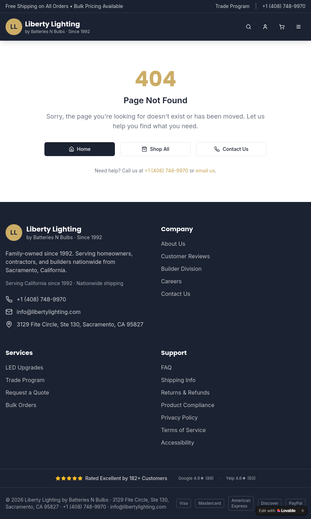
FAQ (166, 367)
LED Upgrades (24, 367)
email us (205, 170)
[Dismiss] (303, 510)
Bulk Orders (21, 405)
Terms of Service (183, 430)
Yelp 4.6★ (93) (240, 478)
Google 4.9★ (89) (196, 478)
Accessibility (177, 442)
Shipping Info (178, 379)
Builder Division (181, 268)
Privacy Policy (179, 417)
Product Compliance (187, 405)
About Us (173, 243)
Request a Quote (27, 392)
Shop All (155, 149)
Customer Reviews (185, 256)
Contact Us (231, 149)
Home (80, 149)
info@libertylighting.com (138, 507)
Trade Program (232, 6)
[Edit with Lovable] (277, 510)
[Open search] (248, 27)
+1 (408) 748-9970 (166, 170)
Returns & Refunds (185, 392)
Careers (171, 281)
